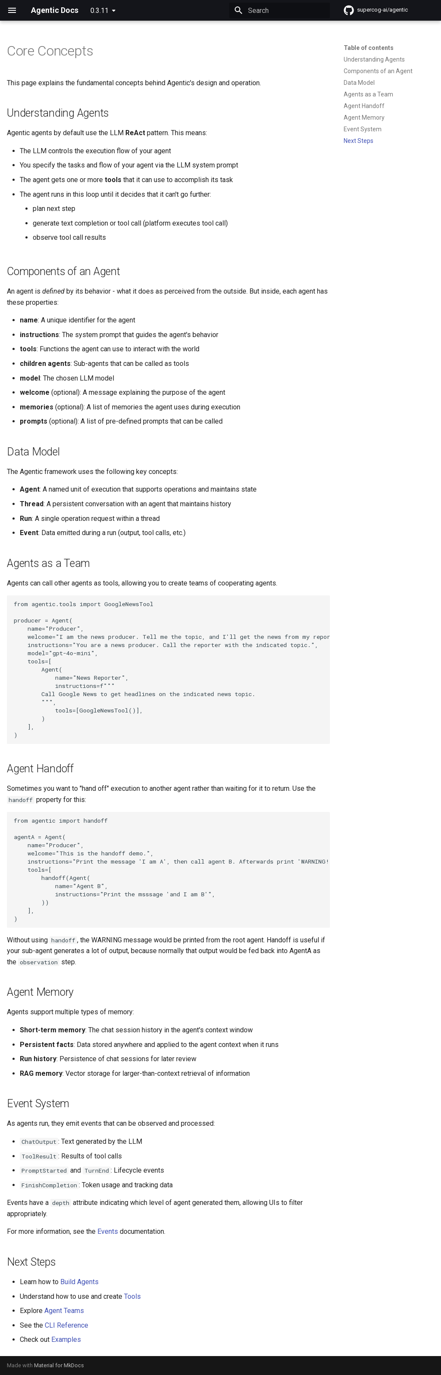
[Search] (279, 10)
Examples (66, 1339)
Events (107, 1231)
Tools (132, 1296)
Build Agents (79, 1282)
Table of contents (369, 47)
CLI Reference (66, 1325)
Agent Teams (64, 1311)
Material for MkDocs (59, 1365)
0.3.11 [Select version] (99, 10)
